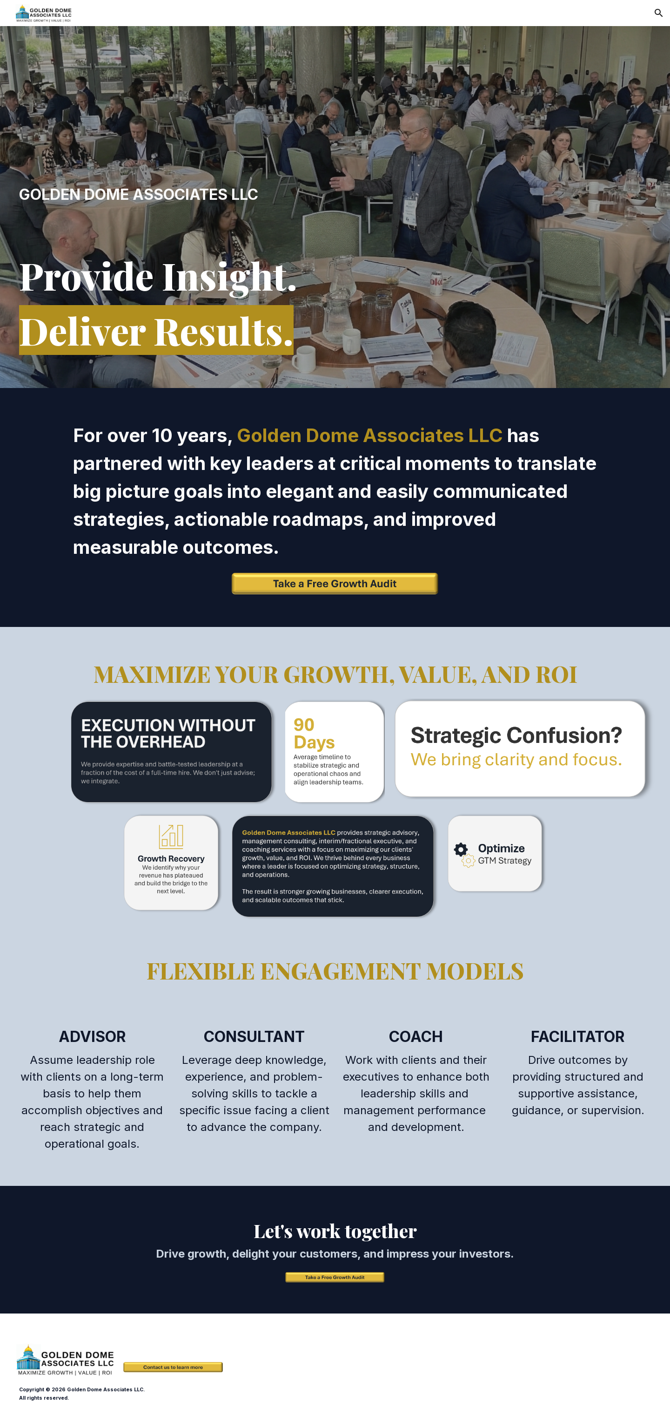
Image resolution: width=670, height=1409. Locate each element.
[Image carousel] (524, 749)
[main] (173, 195)
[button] (659, 13)
